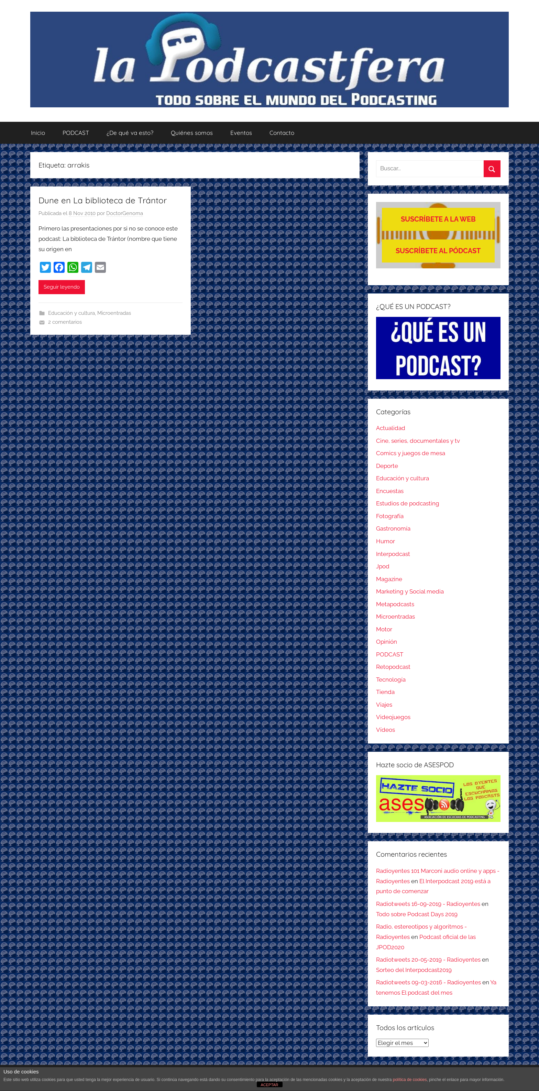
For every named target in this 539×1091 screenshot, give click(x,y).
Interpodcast (393, 553)
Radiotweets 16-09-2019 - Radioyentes (428, 903)
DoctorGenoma (124, 213)
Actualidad (390, 428)
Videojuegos (393, 717)
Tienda (385, 691)
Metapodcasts (395, 604)
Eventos (241, 132)
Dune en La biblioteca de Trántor (102, 200)
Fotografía (390, 516)
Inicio (38, 132)
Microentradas (114, 313)
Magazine (389, 579)
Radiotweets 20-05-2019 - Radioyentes (428, 959)
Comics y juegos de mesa (410, 453)
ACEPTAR (269, 1085)
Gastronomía (393, 528)
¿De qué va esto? (130, 132)
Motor (384, 629)
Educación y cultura (71, 313)
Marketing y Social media (410, 591)
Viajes (384, 704)
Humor (385, 541)
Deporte (387, 465)
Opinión (386, 641)
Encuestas (390, 491)
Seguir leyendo (62, 287)
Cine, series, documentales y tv (418, 440)
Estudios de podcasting (407, 503)
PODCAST (76, 132)
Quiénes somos (192, 132)
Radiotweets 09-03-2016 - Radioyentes (428, 982)
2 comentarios (65, 322)
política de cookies (410, 1079)
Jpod (382, 566)
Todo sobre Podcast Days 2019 (417, 914)
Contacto (282, 132)
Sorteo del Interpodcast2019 (414, 969)
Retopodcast (393, 666)
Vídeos (385, 729)
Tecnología (391, 679)
